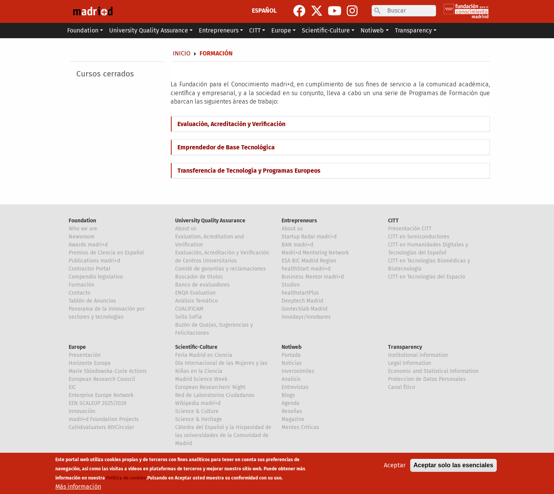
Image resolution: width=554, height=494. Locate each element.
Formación (81, 285)
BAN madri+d (297, 244)
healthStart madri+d (306, 269)
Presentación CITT (410, 228)
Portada (291, 355)
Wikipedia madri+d (198, 403)
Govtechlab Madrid (304, 309)
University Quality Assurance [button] (148, 30)
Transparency (405, 347)
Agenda (291, 403)
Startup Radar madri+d (309, 236)
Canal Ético (401, 387)
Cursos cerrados (105, 74)
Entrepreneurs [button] (218, 30)
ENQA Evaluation (195, 293)
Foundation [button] (82, 30)
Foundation (82, 220)
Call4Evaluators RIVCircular (101, 427)
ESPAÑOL (264, 10)
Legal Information (409, 363)
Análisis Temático (196, 301)
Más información (78, 486)
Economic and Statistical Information (433, 371)
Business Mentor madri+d (313, 277)
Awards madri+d (88, 244)
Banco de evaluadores (202, 285)
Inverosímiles (298, 371)
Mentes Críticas (300, 427)
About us (185, 228)
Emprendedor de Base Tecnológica (226, 147)
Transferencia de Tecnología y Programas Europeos (248, 170)
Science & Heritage (198, 419)
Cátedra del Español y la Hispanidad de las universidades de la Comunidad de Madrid (223, 435)
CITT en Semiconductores (418, 236)
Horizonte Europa (90, 363)
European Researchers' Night (210, 387)
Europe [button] (281, 30)
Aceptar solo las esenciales (453, 465)
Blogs (288, 395)
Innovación (82, 411)
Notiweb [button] (372, 30)
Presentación (85, 355)
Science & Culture (197, 411)
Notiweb (291, 347)
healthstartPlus (300, 293)
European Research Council (102, 379)
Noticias (292, 363)
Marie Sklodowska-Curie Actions (108, 371)
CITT (393, 220)
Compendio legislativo (96, 277)
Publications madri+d (94, 261)
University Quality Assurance (210, 220)
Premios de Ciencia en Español (106, 252)
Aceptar (395, 465)
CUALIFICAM (189, 309)
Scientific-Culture (196, 347)
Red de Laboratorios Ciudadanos (214, 395)
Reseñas (292, 411)
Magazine (293, 419)
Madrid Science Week (201, 379)
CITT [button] (255, 30)
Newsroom (82, 236)
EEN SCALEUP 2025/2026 (97, 403)
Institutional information (418, 355)
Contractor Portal (89, 269)
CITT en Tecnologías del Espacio (426, 277)
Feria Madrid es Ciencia (203, 355)
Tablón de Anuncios (92, 301)
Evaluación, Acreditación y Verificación (231, 124)
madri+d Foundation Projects (104, 419)
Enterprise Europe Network (101, 395)
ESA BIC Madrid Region (309, 261)
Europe (77, 347)
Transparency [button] (413, 30)
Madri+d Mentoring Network (315, 252)
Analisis (291, 379)
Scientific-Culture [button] (326, 30)
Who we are (83, 228)
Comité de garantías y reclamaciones (220, 269)
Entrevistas (295, 387)
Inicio (181, 53)
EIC (72, 387)
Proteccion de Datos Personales (427, 379)
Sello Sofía (188, 317)
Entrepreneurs (299, 220)
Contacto (79, 293)
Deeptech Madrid (302, 301)
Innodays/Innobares (306, 317)
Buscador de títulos (199, 277)
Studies (291, 285)
